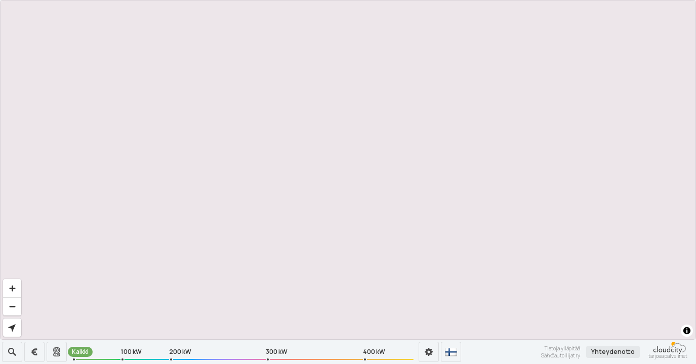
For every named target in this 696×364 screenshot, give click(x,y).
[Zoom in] (12, 288)
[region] (348, 170)
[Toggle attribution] (687, 331)
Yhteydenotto (613, 351)
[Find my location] (12, 327)
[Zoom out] (12, 306)
